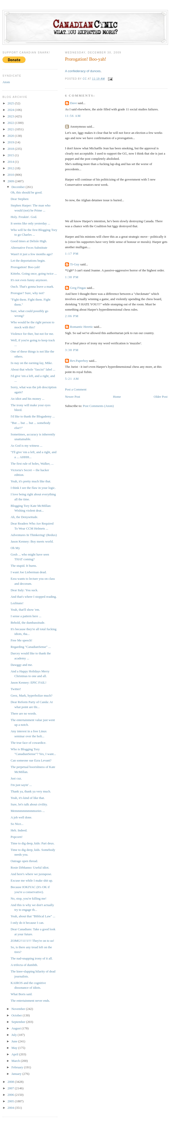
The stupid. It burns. (23, 565)
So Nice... (16, 824)
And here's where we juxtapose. (31, 874)
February (18, 1067)
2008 (11, 1082)
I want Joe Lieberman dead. (28, 572)
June (15, 1041)
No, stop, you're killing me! (28, 898)
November (19, 1009)
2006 (11, 1095)
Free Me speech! (21, 640)
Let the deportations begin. (27, 260)
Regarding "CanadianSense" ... (30, 647)
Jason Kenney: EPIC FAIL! (28, 682)
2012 (11, 168)
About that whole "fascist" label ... (32, 369)
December (19, 187)
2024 (11, 110)
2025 (11, 103)
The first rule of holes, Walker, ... (32, 463)
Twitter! (15, 689)
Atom (6, 82)
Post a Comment (75, 389)
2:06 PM (71, 316)
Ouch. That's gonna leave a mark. (32, 286)
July (15, 1035)
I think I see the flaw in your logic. (33, 488)
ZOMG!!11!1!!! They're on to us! (32, 941)
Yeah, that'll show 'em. (25, 609)
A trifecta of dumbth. (24, 965)
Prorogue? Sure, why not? (27, 293)
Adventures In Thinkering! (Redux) (33, 535)
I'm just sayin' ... (21, 785)
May (15, 1048)
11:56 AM (73, 116)
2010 (11, 175)
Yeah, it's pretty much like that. (30, 481)
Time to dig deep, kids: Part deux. (32, 843)
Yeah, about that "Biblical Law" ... (32, 916)
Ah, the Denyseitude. (24, 517)
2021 (11, 129)
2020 (11, 136)
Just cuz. (16, 778)
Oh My (15, 548)
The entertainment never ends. (30, 1000)
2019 (11, 142)
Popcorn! (16, 837)
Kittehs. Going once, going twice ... (33, 273)
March (16, 1061)
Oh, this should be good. (26, 192)
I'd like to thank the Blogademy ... (32, 416)
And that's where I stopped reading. (33, 596)
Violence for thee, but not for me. (32, 334)
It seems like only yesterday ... (30, 223)
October (17, 1015)
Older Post (161, 396)
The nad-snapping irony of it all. (31, 958)
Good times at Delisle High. (28, 241)
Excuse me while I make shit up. (31, 880)
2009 (11, 181)
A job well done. (21, 817)
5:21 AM (72, 378)
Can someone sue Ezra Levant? (30, 760)
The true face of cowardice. (28, 743)
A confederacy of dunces (82, 71)
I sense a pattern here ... (25, 616)
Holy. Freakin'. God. (23, 217)
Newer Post (72, 396)
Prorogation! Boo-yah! (25, 267)
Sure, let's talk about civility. (29, 804)
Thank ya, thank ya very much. (30, 791)
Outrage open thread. (24, 861)
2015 (11, 155)
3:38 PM (71, 350)
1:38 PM (71, 277)
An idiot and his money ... (27, 398)
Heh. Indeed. (18, 830)
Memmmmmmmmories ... (27, 811)
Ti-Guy (75, 264)
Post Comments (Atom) (98, 406)
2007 (11, 1088)
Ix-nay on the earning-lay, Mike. (31, 363)
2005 (11, 1101)
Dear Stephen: (19, 199)
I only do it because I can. (27, 923)
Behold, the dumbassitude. (27, 622)
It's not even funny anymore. (29, 280)
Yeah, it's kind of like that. (27, 798)
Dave (73, 103)
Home (117, 396)
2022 (11, 123)
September (19, 1022)
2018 (11, 149)
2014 (11, 162)
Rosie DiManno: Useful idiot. (29, 867)
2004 (11, 1108)
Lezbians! (16, 603)
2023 (11, 116)
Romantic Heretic (81, 327)
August (17, 1028)
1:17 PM (71, 253)
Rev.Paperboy (79, 361)
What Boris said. (21, 994)
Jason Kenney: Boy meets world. (32, 541)
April (15, 1054)
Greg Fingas (78, 288)
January (17, 1074)
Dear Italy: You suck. (24, 590)
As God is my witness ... (26, 445)
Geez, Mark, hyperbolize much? (31, 695)
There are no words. (23, 713)
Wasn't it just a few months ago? (31, 254)
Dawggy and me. (21, 665)
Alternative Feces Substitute (28, 247)
